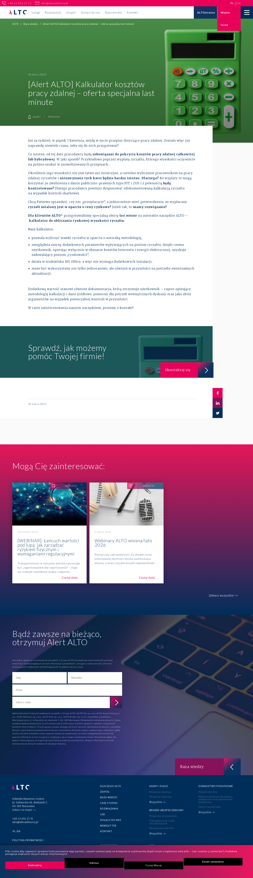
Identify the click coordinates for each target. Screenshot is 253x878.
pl (232, 3)
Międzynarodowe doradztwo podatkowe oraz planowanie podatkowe (216, 799)
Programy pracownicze (163, 815)
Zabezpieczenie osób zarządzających (161, 821)
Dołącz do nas (90, 12)
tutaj (63, 743)
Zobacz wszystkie (220, 595)
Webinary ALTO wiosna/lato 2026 (126, 533)
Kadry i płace (158, 786)
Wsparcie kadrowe (160, 796)
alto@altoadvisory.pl (54, 3)
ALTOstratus (206, 12)
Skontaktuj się (188, 369)
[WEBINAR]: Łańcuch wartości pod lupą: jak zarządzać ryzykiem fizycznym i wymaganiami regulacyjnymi (49, 533)
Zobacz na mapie (22, 807)
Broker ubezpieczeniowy (166, 809)
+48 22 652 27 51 (20, 3)
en (238, 3)
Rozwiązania (53, 12)
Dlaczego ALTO (110, 786)
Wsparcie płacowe (160, 791)
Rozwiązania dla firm (161, 826)
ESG (151, 843)
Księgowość (108, 843)
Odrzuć (94, 862)
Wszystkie (155, 801)
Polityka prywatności (28, 838)
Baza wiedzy (113, 12)
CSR (102, 813)
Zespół (71, 12)
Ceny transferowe (210, 806)
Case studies (109, 802)
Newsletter (108, 824)
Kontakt (132, 12)
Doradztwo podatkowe (216, 786)
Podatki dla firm (208, 791)
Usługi (36, 12)
